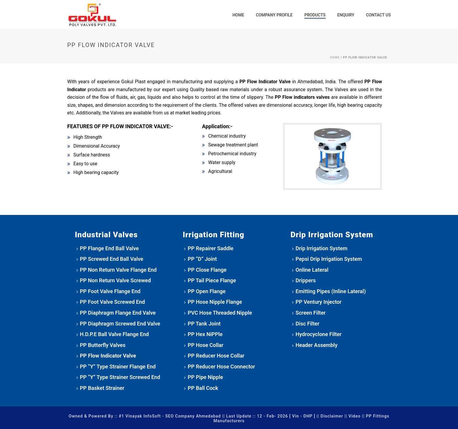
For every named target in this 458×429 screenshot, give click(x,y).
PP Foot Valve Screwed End (110, 302)
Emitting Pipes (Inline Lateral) (329, 291)
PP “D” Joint (200, 259)
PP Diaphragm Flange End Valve (116, 313)
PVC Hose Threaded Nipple (218, 313)
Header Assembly (314, 345)
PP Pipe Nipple (203, 377)
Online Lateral (310, 270)
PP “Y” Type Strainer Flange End (116, 366)
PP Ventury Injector (317, 302)
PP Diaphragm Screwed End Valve (118, 324)
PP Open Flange (205, 291)
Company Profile (274, 15)
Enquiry (345, 15)
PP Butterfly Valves (101, 345)
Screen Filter (309, 313)
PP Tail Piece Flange (210, 280)
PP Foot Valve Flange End (108, 291)
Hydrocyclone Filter (317, 334)
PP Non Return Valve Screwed (113, 280)
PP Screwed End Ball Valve (109, 259)
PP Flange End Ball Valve (107, 248)
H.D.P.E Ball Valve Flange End (112, 334)
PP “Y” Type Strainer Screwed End (118, 377)
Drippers (304, 280)
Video (355, 416)
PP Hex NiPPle (203, 334)
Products (315, 15)
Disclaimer (332, 416)
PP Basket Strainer (100, 388)
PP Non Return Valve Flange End (116, 270)
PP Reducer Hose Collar (214, 356)
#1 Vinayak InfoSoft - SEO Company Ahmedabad (170, 416)
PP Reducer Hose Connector (219, 366)
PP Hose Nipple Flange (213, 302)
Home (238, 15)
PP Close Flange (205, 270)
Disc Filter (305, 324)
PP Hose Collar (203, 345)
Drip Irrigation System (319, 248)
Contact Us (378, 15)
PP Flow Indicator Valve (106, 356)
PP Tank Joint (202, 324)
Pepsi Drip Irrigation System (327, 259)
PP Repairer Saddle (208, 248)
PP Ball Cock (201, 388)
